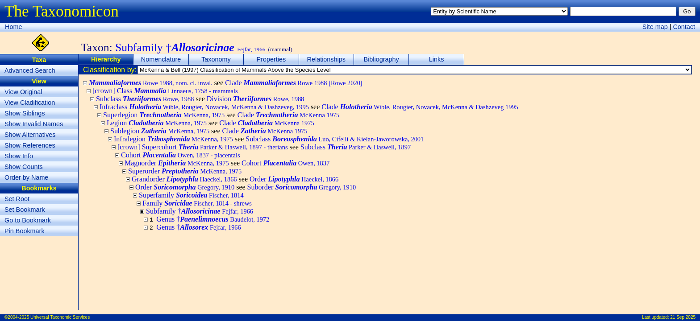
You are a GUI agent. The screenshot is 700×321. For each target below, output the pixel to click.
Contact (684, 26)
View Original (23, 91)
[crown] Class (165, 91)
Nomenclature (161, 59)
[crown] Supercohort (202, 147)
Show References (29, 145)
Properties (271, 59)
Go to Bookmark (27, 220)
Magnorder (177, 163)
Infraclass (204, 107)
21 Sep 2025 (683, 317)
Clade (293, 82)
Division (255, 99)
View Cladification (29, 102)
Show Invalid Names (33, 124)
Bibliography (381, 59)
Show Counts (23, 166)
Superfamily (191, 195)
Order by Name (26, 177)
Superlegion (164, 115)
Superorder (185, 171)
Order (294, 179)
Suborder (301, 187)
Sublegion (159, 131)
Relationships (326, 59)
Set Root (16, 198)
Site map (655, 26)
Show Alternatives (29, 134)
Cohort (180, 155)
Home (13, 26)
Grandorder (184, 179)
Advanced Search (29, 70)
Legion (157, 123)
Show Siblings (24, 113)
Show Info (18, 156)
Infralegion (173, 139)
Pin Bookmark (24, 231)
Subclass (145, 99)
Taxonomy (216, 59)
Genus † (212, 219)
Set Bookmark (24, 209)
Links (436, 59)
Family (197, 203)
